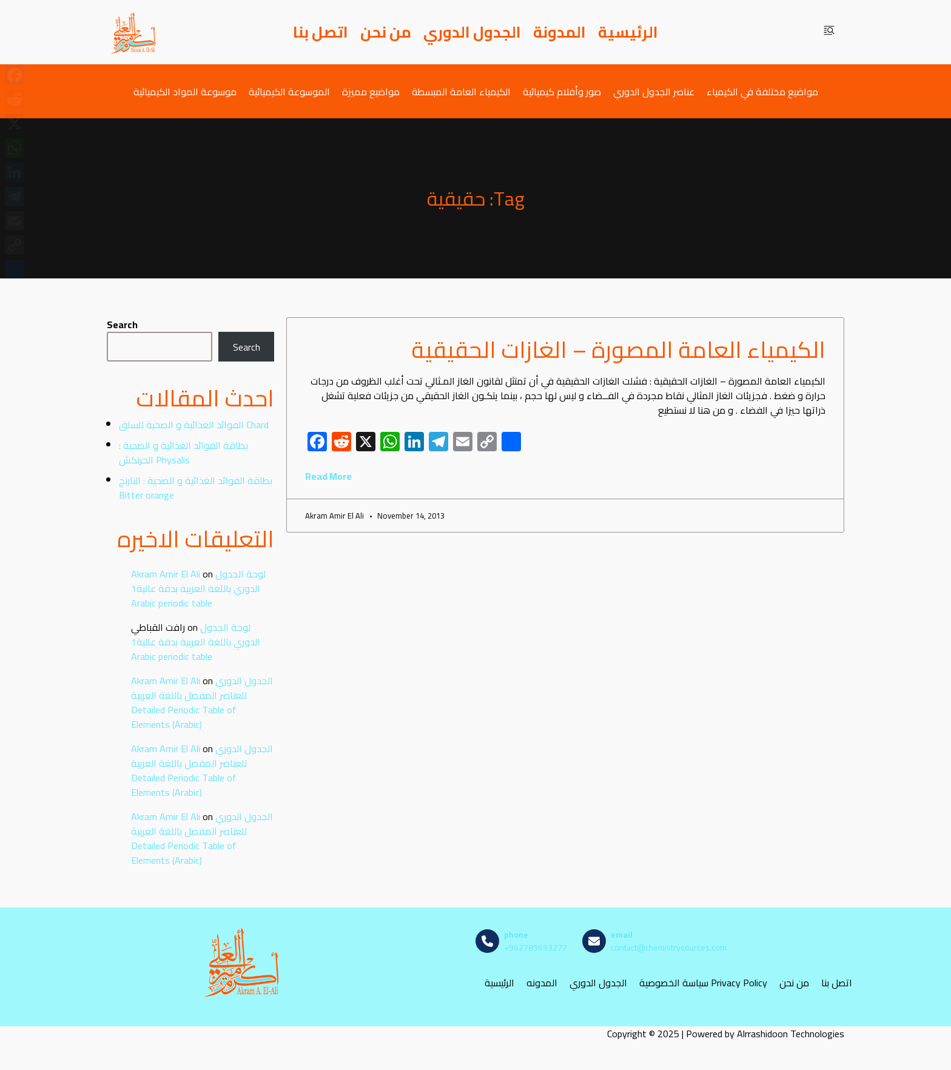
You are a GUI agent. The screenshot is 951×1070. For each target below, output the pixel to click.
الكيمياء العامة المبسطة (461, 91)
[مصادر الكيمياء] (134, 32)
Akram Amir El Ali (165, 574)
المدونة (559, 32)
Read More (328, 476)
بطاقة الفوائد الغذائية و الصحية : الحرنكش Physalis (183, 452)
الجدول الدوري (472, 32)
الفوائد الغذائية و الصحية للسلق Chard (194, 425)
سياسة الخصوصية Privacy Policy (703, 983)
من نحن (385, 32)
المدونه (541, 983)
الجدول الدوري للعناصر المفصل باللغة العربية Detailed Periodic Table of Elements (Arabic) (202, 702)
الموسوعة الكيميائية (289, 91)
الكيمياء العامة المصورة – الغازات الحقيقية (618, 349)
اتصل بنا (320, 32)
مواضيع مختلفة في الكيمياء (762, 91)
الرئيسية (628, 32)
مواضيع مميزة (371, 91)
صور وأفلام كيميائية (562, 91)
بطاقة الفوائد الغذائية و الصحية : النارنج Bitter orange (195, 487)
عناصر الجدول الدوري (653, 91)
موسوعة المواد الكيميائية (185, 91)
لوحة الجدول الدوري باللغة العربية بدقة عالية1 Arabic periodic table (198, 588)
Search (122, 324)
